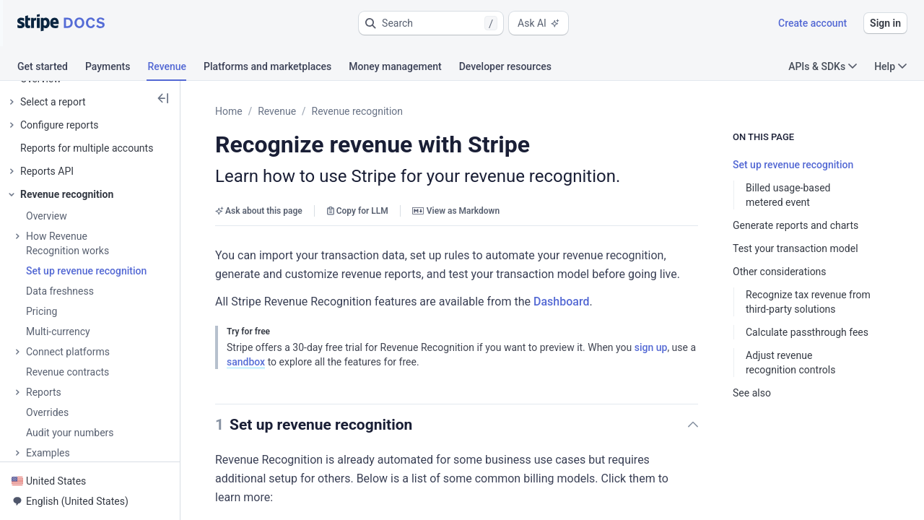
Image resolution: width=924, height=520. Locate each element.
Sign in (885, 23)
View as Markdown (456, 211)
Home (229, 111)
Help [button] (890, 66)
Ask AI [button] (538, 23)
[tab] (51, 68)
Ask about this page (258, 211)
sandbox (246, 362)
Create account (812, 23)
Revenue (277, 111)
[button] (431, 23)
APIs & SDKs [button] (822, 66)
